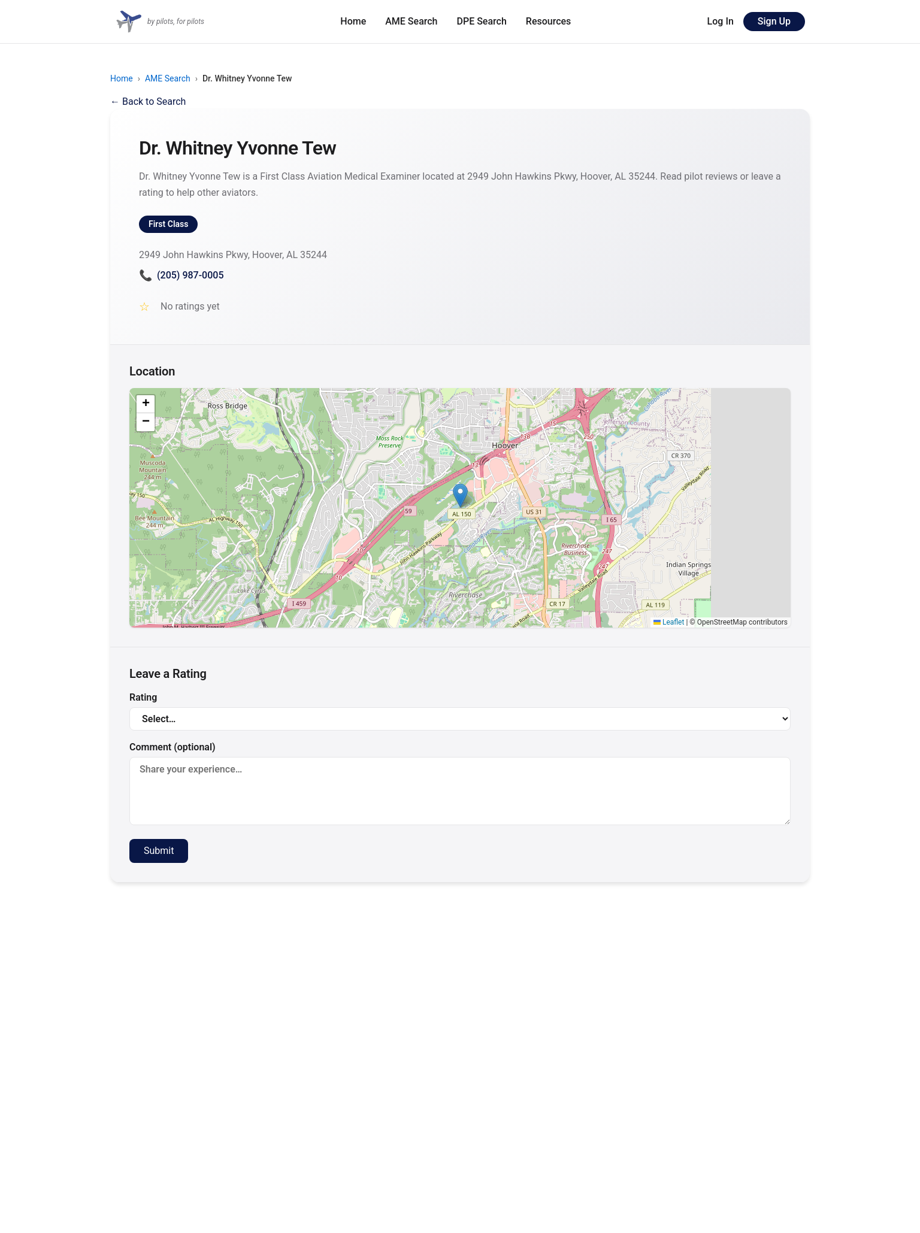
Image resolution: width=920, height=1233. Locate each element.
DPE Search (482, 21)
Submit (159, 850)
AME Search (411, 21)
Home (353, 21)
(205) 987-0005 (181, 275)
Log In (720, 21)
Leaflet (668, 622)
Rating (460, 711)
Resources (548, 21)
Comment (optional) (460, 783)
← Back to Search (148, 101)
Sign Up (774, 21)
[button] (460, 495)
